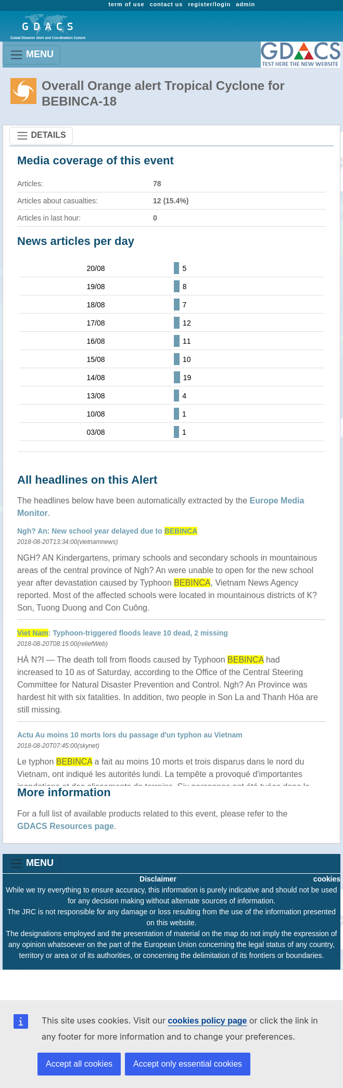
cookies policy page (207, 1020)
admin (245, 4)
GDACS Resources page (65, 826)
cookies (326, 879)
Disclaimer (157, 879)
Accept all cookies (79, 1063)
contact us (166, 4)
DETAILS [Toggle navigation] (41, 135)
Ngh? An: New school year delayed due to (107, 531)
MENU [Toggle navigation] (31, 55)
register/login (209, 4)
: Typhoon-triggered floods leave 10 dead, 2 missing (122, 633)
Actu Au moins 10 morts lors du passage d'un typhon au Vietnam (130, 735)
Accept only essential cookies (187, 1063)
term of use (126, 4)
